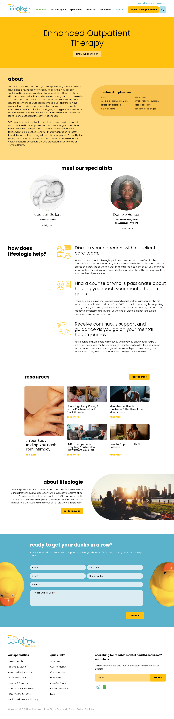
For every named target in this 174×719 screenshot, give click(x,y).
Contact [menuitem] (120, 9)
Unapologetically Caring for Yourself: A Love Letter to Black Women (83, 409)
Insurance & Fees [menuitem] (59, 688)
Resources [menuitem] (105, 9)
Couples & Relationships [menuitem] (21, 688)
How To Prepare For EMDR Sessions (125, 445)
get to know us (72, 511)
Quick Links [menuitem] (57, 655)
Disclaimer (90, 709)
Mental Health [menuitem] (15, 661)
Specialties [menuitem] (76, 9)
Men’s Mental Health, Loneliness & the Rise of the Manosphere (126, 409)
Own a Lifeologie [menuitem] (146, 3)
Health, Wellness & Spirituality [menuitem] (23, 699)
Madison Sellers (48, 214)
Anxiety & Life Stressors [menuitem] (20, 672)
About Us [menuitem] (91, 9)
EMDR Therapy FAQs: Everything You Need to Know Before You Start (81, 447)
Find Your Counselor (87, 53)
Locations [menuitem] (41, 9)
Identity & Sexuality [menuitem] (18, 683)
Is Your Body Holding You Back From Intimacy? (40, 445)
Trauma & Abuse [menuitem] (17, 666)
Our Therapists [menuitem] (58, 9)
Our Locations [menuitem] (57, 672)
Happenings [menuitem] (56, 677)
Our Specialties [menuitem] (18, 655)
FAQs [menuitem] (52, 694)
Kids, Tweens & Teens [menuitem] (19, 694)
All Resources (139, 376)
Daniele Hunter (126, 214)
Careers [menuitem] (160, 3)
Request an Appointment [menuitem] (143, 9)
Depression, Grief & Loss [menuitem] (20, 677)
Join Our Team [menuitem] (58, 683)
